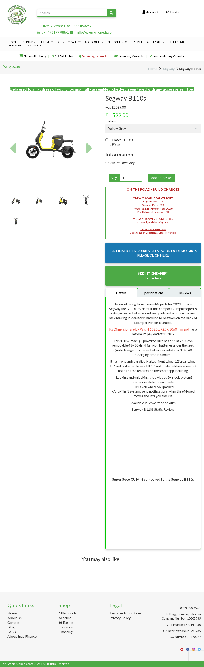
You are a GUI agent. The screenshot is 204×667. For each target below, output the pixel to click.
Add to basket (162, 178)
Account (150, 12)
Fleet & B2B (176, 42)
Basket (173, 12)
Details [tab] (121, 293)
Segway (11, 66)
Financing (16, 45)
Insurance (34, 45)
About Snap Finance (22, 636)
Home (13, 42)
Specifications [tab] (153, 293)
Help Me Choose (52, 42)
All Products (68, 613)
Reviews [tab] (185, 293)
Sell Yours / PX (117, 42)
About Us (14, 618)
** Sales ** (74, 42)
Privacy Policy (120, 618)
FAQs (11, 632)
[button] (12, 163)
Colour (110, 121)
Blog (11, 627)
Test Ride (137, 42)
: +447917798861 (53, 32)
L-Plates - (119, 142)
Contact (13, 622)
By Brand (28, 42)
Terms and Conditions (125, 613)
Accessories (94, 42)
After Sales (156, 42)
